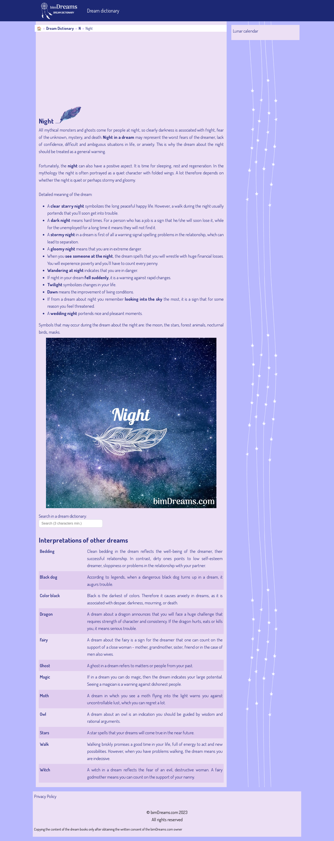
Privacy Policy (45, 796)
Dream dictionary (103, 10)
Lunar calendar (245, 31)
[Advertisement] (131, 74)
